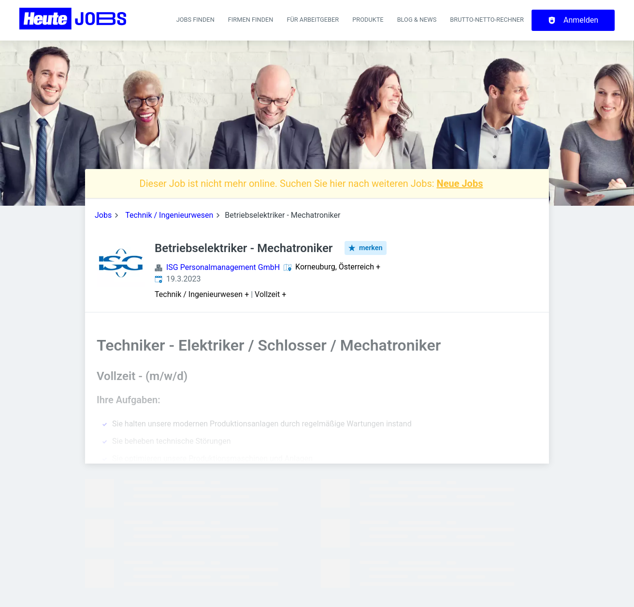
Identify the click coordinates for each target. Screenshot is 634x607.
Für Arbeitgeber (313, 19)
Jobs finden (195, 19)
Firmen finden (251, 19)
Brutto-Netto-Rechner (487, 19)
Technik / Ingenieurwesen (169, 215)
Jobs (103, 215)
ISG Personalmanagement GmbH (223, 267)
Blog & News (417, 19)
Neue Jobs (460, 183)
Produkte (367, 19)
